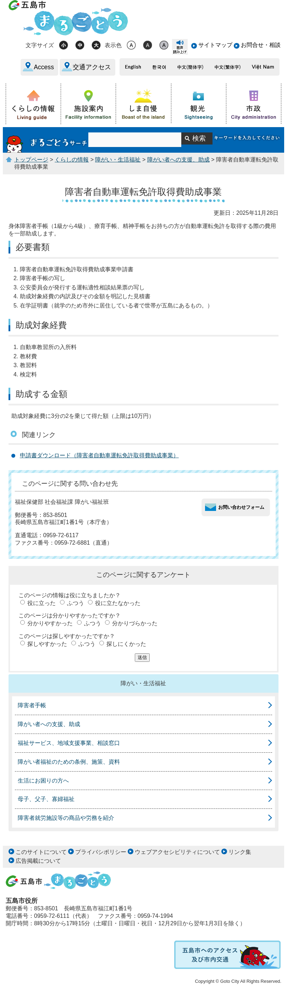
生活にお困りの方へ (43, 781)
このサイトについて (41, 852)
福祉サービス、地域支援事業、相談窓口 (69, 743)
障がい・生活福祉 (117, 160)
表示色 (113, 45)
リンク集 (239, 852)
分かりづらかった (135, 623)
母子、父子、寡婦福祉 (46, 799)
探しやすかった (47, 644)
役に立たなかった (117, 603)
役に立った (41, 603)
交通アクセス (92, 67)
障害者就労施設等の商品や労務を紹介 (66, 818)
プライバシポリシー (100, 852)
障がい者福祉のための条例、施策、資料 (69, 762)
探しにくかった (126, 644)
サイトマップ (215, 45)
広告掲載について (38, 861)
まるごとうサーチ (47, 140)
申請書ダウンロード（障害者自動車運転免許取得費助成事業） (99, 455)
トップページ (31, 160)
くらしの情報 (72, 160)
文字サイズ (40, 45)
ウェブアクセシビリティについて (177, 852)
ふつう (75, 603)
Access (44, 67)
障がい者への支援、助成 (178, 160)
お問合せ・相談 (261, 45)
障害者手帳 (32, 705)
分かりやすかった (50, 623)
